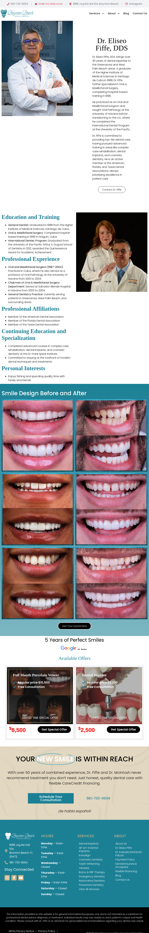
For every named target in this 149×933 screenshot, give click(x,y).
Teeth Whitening (89, 864)
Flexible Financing (126, 871)
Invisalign (84, 855)
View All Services (89, 889)
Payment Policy (125, 859)
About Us (121, 843)
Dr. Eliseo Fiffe (123, 848)
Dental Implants (89, 843)
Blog (126, 13)
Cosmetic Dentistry (91, 859)
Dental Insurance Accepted (126, 865)
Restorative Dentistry (92, 881)
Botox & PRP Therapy (92, 872)
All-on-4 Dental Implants (88, 849)
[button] (111, 189)
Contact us (140, 13)
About (114, 13)
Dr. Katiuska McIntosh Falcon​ (128, 853)
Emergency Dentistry (92, 876)
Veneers (84, 868)
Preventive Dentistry (91, 885)
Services (96, 13)
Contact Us (122, 880)
